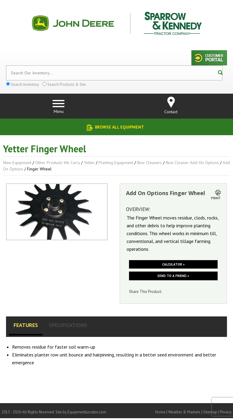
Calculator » (173, 264)
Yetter (89, 162)
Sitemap (210, 412)
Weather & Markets (184, 412)
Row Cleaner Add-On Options (192, 162)
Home (160, 412)
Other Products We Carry (57, 162)
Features (26, 325)
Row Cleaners (149, 162)
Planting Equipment (116, 162)
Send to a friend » (173, 276)
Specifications (68, 325)
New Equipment (17, 162)
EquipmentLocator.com (87, 412)
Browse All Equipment (119, 127)
